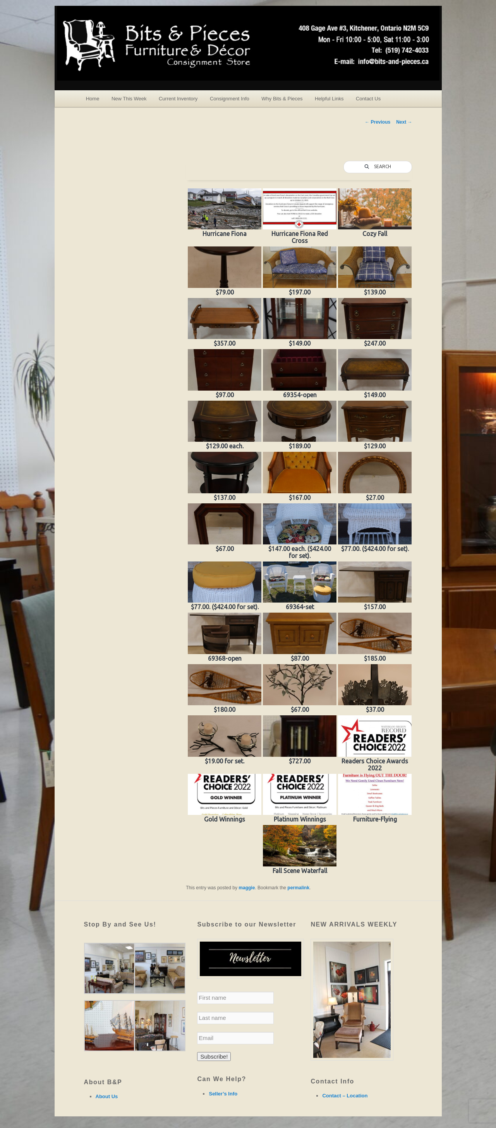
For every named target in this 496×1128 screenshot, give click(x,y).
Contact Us (368, 99)
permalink (298, 887)
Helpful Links (329, 99)
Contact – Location (344, 1096)
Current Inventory (178, 99)
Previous (377, 122)
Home (93, 99)
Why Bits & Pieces (281, 99)
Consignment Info (229, 99)
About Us (107, 1096)
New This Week (129, 99)
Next (404, 122)
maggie (247, 887)
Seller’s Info (223, 1094)
